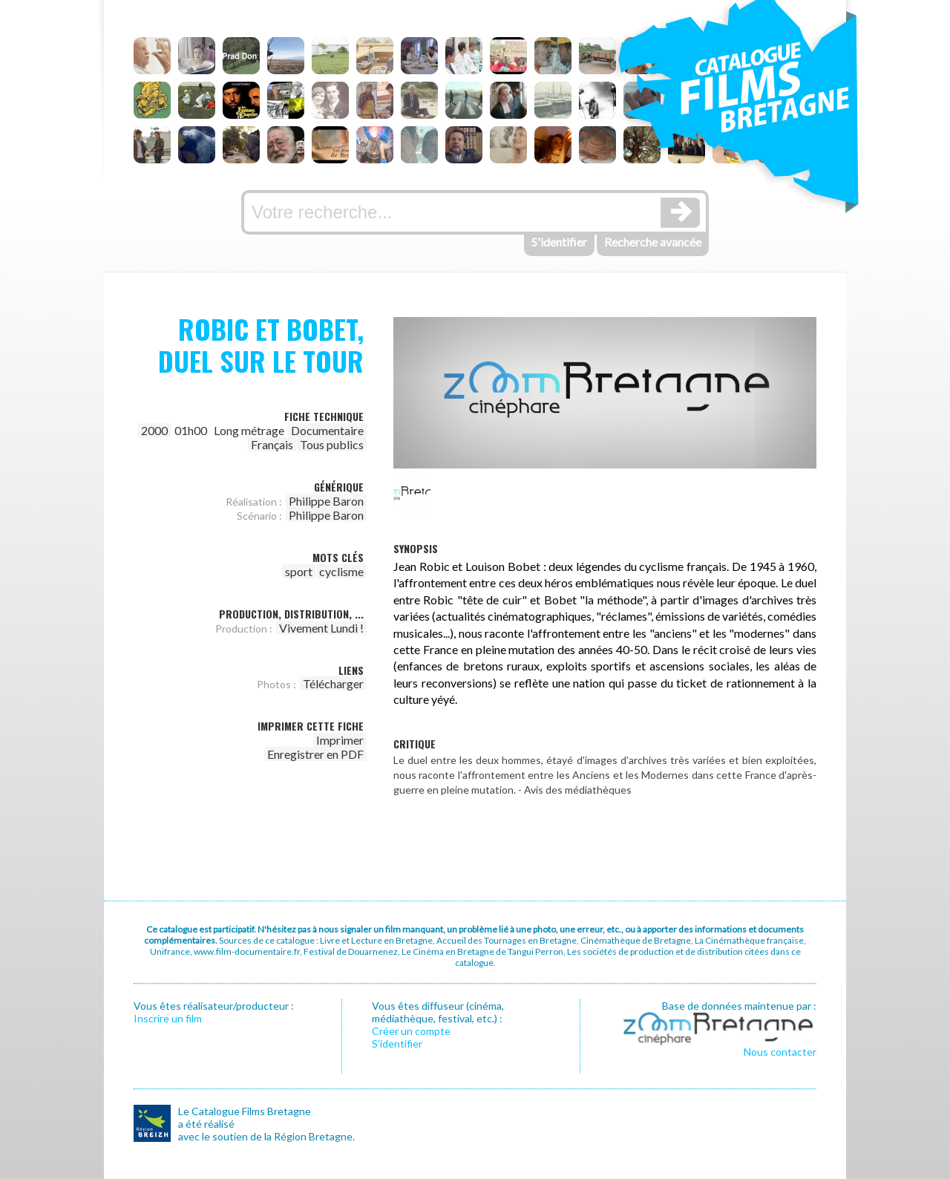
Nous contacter (780, 1051)
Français (272, 444)
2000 (154, 430)
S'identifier (559, 242)
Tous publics (332, 444)
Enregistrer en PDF (315, 754)
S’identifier (397, 1043)
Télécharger (333, 683)
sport (298, 571)
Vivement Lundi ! (321, 628)
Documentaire (327, 430)
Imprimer (340, 740)
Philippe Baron (326, 501)
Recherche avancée (652, 242)
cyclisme (341, 571)
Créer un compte (411, 1031)
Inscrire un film (168, 1018)
